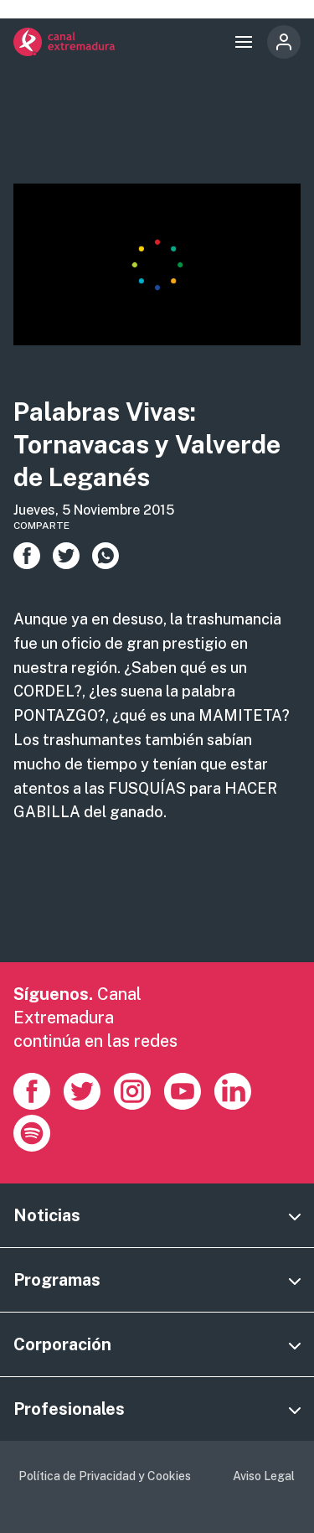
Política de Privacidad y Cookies (104, 1476)
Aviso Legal (264, 1476)
